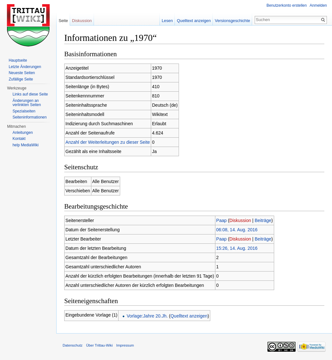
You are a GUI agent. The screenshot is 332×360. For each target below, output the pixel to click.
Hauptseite (18, 60)
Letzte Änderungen (25, 67)
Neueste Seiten (22, 73)
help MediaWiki (25, 145)
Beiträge (263, 220)
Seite (63, 20)
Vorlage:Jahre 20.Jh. (147, 315)
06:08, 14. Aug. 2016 (237, 229)
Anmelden (318, 5)
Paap (221, 220)
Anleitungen (22, 132)
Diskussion (240, 220)
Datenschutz (72, 345)
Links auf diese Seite (30, 94)
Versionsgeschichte (232, 20)
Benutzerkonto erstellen (286, 5)
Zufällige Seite (21, 79)
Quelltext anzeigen (188, 315)
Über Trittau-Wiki (99, 345)
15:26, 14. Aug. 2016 (237, 248)
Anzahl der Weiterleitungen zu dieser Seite (108, 142)
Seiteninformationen (29, 117)
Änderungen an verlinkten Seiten (26, 102)
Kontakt (19, 138)
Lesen (167, 20)
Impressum (125, 345)
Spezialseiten (23, 111)
